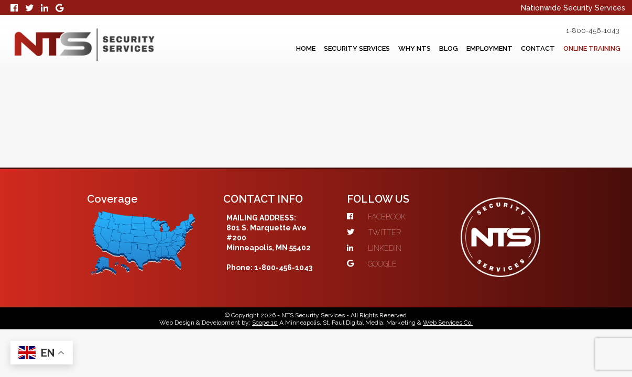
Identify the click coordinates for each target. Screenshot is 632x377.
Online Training (591, 49)
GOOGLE (468, 192)
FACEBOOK (472, 145)
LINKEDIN (470, 176)
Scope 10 (265, 338)
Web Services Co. (448, 338)
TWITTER (470, 161)
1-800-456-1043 (583, 31)
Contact (527, 49)
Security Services (316, 49)
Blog (422, 49)
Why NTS (382, 49)
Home (257, 49)
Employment (471, 49)
